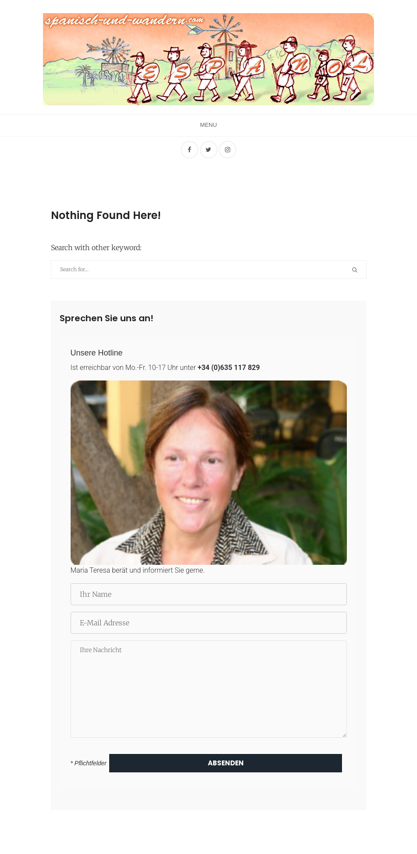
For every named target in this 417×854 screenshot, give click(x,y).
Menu (208, 125)
